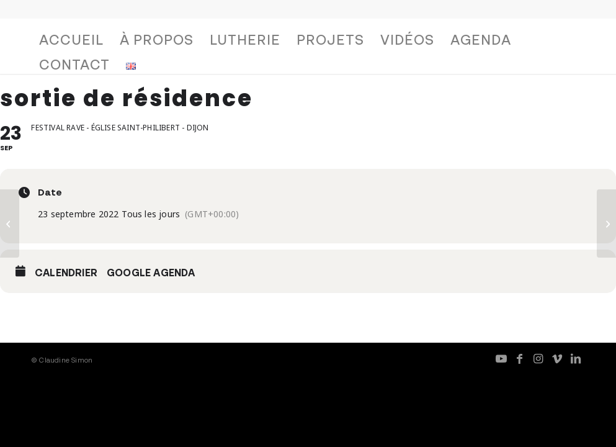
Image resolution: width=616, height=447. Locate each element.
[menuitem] (71, 42)
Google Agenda (151, 272)
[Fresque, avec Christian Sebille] (606, 223)
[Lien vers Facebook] (520, 358)
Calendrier (66, 272)
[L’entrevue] (9, 223)
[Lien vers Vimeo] (557, 358)
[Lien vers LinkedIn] (575, 358)
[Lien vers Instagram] (538, 358)
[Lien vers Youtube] (501, 358)
